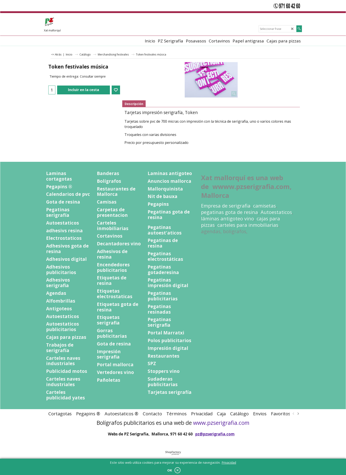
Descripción (134, 104)
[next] (298, 414)
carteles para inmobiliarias (247, 225)
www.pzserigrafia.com (221, 422)
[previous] (293, 414)
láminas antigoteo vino (227, 218)
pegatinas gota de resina (229, 212)
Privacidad (229, 462)
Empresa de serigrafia (225, 205)
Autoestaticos (276, 212)
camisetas (264, 205)
